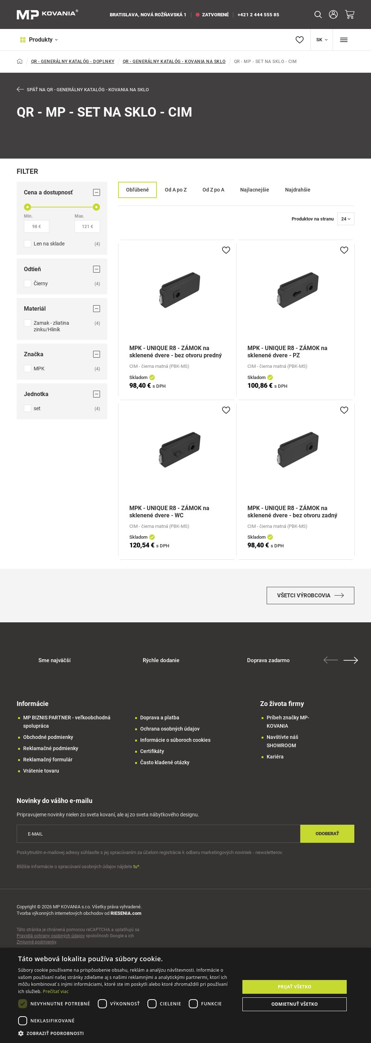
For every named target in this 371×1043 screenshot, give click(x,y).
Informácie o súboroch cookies (175, 745)
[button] (125, 1033)
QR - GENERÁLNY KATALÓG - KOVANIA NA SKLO (174, 61)
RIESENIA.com (126, 918)
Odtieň (62, 269)
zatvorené (212, 14)
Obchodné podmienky (48, 742)
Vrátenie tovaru (41, 775)
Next (352, 665)
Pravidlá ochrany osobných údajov (51, 940)
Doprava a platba (159, 722)
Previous (332, 664)
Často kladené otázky (164, 767)
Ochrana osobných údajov (170, 733)
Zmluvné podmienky (36, 946)
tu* (136, 871)
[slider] (27, 207)
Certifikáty (152, 756)
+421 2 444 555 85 (258, 14)
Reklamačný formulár (47, 764)
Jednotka (62, 394)
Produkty (35, 39)
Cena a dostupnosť (62, 192)
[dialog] (185, 995)
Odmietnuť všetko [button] (294, 1004)
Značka (62, 354)
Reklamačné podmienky (50, 753)
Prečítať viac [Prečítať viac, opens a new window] (55, 991)
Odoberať (327, 838)
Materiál (62, 309)
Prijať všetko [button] (295, 987)
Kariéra (275, 761)
